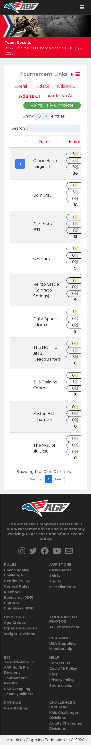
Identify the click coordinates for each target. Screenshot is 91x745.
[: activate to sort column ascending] (20, 142)
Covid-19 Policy (63, 668)
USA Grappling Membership (62, 646)
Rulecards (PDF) (18, 597)
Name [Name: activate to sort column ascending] (45, 141)
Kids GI (42, 86)
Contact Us (59, 663)
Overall (21, 86)
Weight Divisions (19, 634)
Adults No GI (60, 96)
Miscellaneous (62, 587)
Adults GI (29, 96)
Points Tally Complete (52, 105)
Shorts (55, 581)
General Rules (16, 586)
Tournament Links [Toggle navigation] (50, 74)
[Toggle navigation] (82, 7)
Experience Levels (21, 628)
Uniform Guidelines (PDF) (19, 605)
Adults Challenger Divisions (66, 726)
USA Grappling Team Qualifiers (18, 691)
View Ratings (16, 708)
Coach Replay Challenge (16, 572)
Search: (45, 128)
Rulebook (13, 592)
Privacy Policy (61, 680)
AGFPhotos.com (64, 627)
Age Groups (15, 622)
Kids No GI (67, 86)
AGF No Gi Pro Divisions (16, 670)
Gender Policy (17, 581)
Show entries (44, 116)
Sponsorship (61, 685)
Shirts (54, 575)
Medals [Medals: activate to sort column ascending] (73, 141)
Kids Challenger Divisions (63, 715)
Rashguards (60, 570)
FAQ (53, 674)
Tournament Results (15, 680)
